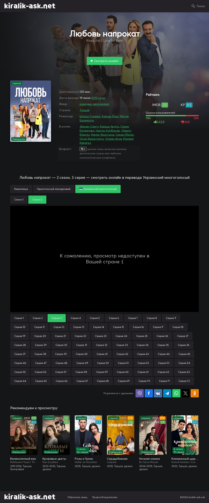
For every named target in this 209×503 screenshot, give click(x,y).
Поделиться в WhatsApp (176, 393)
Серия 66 (62, 380)
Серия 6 (114, 318)
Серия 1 (19, 318)
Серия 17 (158, 327)
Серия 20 (40, 336)
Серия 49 (82, 362)
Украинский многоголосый (98, 188)
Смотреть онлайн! (106, 61)
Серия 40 (82, 353)
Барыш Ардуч (109, 126)
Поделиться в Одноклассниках (195, 393)
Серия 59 (102, 371)
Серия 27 (182, 336)
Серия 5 (95, 318)
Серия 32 (101, 345)
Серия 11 (39, 327)
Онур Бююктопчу (92, 139)
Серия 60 (123, 371)
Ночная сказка (149, 459)
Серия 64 (20, 380)
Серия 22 (80, 336)
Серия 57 (61, 371)
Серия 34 (142, 345)
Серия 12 (58, 327)
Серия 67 (82, 380)
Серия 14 (98, 327)
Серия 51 (123, 362)
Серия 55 (20, 371)
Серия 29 (41, 345)
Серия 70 (144, 380)
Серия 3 (57, 318)
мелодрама (101, 104)
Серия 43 (143, 353)
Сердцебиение (117, 459)
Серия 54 (184, 362)
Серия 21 (60, 336)
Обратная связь (78, 497)
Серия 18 (177, 327)
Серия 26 (162, 336)
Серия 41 (102, 353)
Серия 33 (122, 345)
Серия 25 (142, 336)
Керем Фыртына (102, 134)
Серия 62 (163, 371)
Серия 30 (61, 345)
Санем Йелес (125, 134)
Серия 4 (76, 318)
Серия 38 (40, 353)
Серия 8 (152, 318)
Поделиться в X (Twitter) (185, 393)
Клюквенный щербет (185, 459)
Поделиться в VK (158, 393)
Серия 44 (164, 353)
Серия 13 (78, 327)
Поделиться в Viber (140, 393)
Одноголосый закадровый (53, 188)
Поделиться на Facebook (149, 393)
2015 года (98, 98)
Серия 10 (19, 327)
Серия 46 (20, 362)
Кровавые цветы (54, 459)
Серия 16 (138, 327)
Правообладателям (104, 497)
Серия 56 (40, 371)
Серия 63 (184, 371)
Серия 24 (121, 336)
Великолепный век (23, 459)
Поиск (201, 6)
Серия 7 (133, 318)
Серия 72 (184, 380)
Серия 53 (163, 362)
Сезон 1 (18, 199)
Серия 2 (38, 318)
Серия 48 (61, 362)
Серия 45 (184, 353)
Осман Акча (113, 139)
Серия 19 (19, 336)
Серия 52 (143, 362)
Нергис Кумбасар (108, 130)
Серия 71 (164, 380)
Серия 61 (143, 371)
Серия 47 (41, 362)
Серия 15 (118, 327)
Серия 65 (41, 380)
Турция (84, 110)
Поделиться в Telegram (167, 393)
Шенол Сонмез (90, 116)
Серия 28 (20, 345)
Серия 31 (81, 345)
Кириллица (21, 188)
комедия (85, 104)
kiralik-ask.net (29, 6)
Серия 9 (171, 318)
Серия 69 (124, 380)
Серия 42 (122, 353)
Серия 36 (183, 345)
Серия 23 (101, 336)
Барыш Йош (110, 116)
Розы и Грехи (84, 459)
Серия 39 (61, 353)
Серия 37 (20, 353)
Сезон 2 (37, 199)
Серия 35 (163, 345)
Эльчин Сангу (89, 126)
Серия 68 (103, 380)
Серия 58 (81, 371)
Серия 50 (103, 362)
